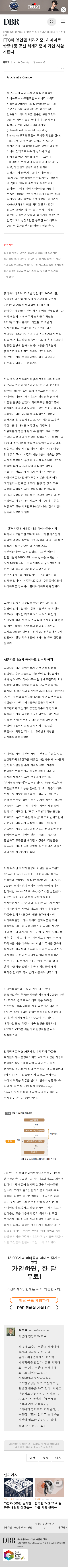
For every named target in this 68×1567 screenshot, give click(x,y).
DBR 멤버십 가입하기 (34, 1307)
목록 (45, 1458)
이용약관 (7, 1527)
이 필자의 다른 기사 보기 (31, 1425)
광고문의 (63, 1527)
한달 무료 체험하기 (34, 1300)
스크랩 (62, 67)
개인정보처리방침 (23, 1527)
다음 (58, 1458)
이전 (32, 1458)
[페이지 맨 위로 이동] (59, 1483)
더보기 (56, 67)
